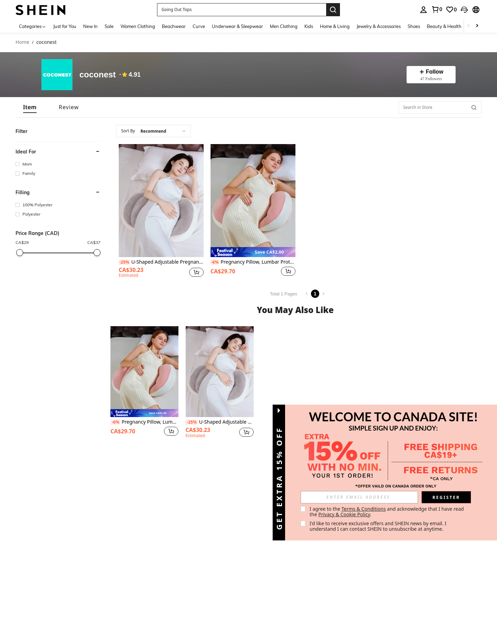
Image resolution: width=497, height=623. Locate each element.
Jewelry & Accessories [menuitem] (379, 26)
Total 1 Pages (283, 293)
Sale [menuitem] (109, 26)
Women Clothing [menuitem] (137, 26)
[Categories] (33, 26)
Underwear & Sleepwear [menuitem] (237, 26)
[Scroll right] (477, 26)
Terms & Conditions (363, 509)
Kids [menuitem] (308, 26)
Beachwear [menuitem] (174, 26)
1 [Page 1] (315, 293)
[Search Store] (474, 107)
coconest (97, 74)
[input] (359, 497)
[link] (436, 9)
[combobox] (153, 131)
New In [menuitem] (90, 26)
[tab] (30, 107)
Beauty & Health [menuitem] (444, 26)
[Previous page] (307, 294)
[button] (241, 9)
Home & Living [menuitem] (335, 26)
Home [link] (22, 42)
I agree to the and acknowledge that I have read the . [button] (387, 512)
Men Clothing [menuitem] (284, 26)
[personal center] (423, 10)
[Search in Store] (440, 107)
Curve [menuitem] (199, 26)
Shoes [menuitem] (414, 26)
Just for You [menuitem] (64, 26)
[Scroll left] (468, 26)
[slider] (19, 252)
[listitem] (161, 212)
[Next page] (323, 294)
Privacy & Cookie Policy (344, 514)
